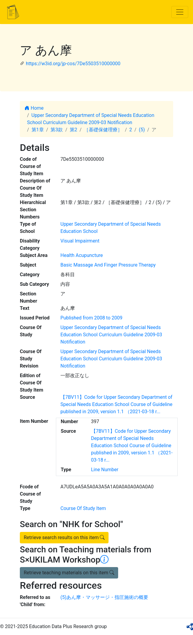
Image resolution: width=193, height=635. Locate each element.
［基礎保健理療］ (103, 130)
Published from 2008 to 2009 (91, 318)
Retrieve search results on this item (64, 537)
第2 (73, 130)
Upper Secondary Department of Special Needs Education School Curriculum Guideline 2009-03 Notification (111, 335)
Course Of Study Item (83, 508)
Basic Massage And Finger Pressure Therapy (108, 265)
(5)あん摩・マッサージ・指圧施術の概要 (104, 597)
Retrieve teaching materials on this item (69, 572)
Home (34, 108)
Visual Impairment (80, 241)
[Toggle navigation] (179, 12)
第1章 (38, 130)
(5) (142, 130)
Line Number (104, 469)
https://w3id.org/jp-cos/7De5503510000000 (73, 63)
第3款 (57, 130)
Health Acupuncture (81, 255)
